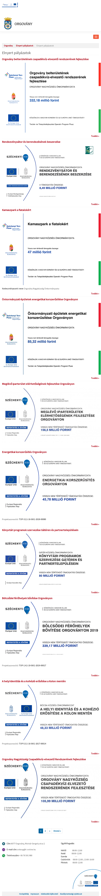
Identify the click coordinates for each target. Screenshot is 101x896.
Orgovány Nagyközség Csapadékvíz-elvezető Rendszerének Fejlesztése (44, 759)
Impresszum (35, 894)
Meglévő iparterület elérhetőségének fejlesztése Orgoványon (38, 384)
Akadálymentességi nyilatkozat (71, 894)
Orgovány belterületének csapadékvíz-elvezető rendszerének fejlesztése (45, 59)
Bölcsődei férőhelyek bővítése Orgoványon (27, 598)
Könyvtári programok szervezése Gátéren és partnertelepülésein (40, 530)
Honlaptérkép (24, 894)
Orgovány (18, 23)
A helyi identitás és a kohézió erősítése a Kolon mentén (34, 681)
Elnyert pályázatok (24, 45)
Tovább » (95, 136)
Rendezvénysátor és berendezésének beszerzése (31, 142)
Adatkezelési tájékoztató (49, 894)
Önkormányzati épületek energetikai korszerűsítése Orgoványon (40, 299)
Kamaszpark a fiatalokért (16, 210)
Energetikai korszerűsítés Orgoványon (24, 452)
